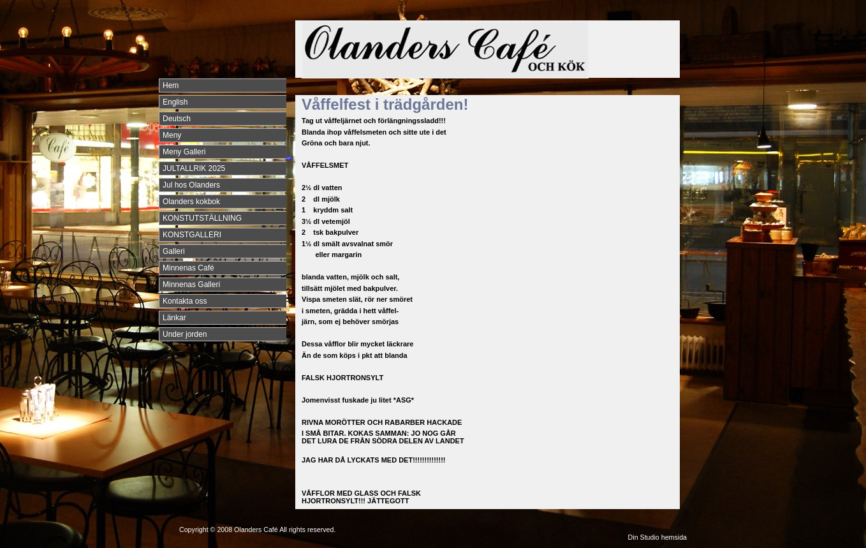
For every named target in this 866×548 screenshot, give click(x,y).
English (175, 102)
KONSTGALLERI (192, 234)
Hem (171, 85)
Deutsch (177, 118)
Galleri (174, 251)
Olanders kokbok (191, 201)
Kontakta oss (185, 301)
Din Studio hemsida (657, 537)
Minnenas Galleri (191, 284)
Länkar (174, 317)
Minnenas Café (188, 267)
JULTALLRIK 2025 (194, 168)
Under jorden (185, 334)
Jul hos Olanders (191, 185)
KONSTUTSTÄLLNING (202, 218)
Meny (172, 135)
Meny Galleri (184, 151)
